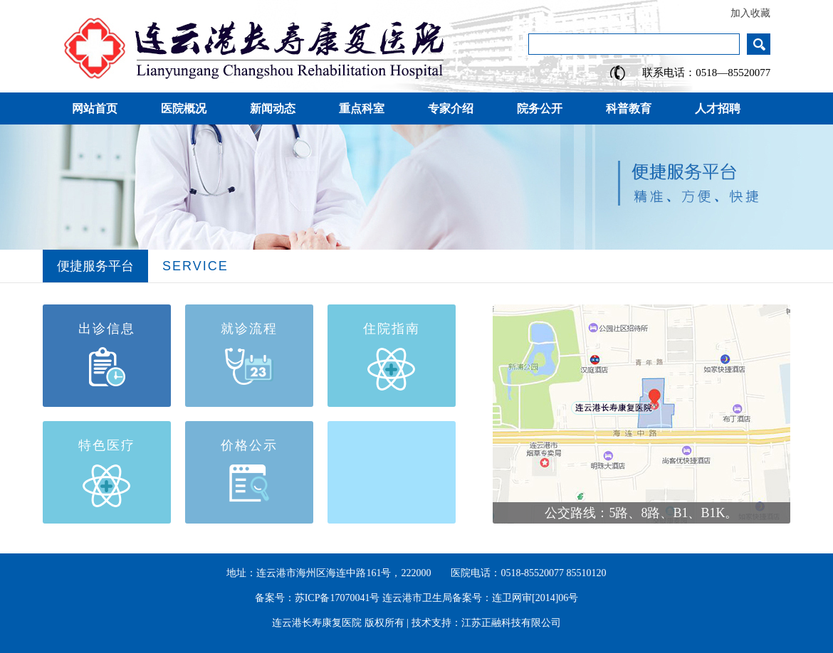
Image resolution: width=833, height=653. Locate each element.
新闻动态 (272, 108)
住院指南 (391, 329)
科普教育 (628, 108)
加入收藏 (750, 13)
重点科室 (361, 108)
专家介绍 (450, 108)
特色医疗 (106, 445)
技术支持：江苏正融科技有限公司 (486, 622)
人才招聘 (717, 108)
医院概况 (183, 108)
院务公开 (539, 108)
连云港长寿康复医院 (317, 622)
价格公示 (249, 445)
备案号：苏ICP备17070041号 (317, 598)
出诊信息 (106, 329)
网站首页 (94, 108)
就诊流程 (249, 329)
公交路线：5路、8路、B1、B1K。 (641, 513)
